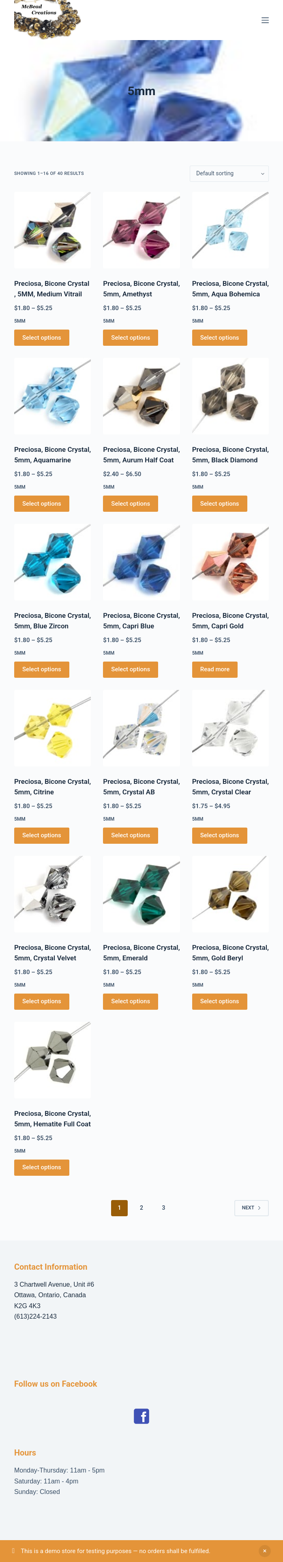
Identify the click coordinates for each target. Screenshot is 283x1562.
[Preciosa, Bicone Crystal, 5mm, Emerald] (141, 894)
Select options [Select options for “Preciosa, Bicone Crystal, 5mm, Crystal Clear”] (219, 835)
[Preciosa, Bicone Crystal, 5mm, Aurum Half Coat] (141, 396)
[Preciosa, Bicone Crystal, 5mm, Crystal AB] (141, 728)
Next (251, 1208)
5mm (20, 321)
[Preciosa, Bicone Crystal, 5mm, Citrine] (52, 728)
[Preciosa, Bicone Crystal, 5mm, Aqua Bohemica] (230, 230)
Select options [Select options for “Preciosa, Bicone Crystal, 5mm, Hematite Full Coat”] (41, 1167)
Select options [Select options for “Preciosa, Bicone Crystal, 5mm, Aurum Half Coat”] (130, 503)
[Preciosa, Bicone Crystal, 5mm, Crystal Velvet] (52, 894)
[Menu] (265, 20)
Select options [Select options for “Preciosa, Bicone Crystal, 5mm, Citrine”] (41, 835)
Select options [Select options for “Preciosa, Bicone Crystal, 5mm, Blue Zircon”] (41, 669)
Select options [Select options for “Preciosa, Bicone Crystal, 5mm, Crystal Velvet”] (41, 1001)
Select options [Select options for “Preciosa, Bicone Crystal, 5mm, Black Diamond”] (219, 503)
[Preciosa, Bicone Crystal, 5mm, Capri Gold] (230, 562)
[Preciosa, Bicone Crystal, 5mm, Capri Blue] (141, 562)
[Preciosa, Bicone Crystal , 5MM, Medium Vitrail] (52, 230)
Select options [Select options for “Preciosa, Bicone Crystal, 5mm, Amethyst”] (130, 337)
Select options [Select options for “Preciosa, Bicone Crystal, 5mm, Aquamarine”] (41, 503)
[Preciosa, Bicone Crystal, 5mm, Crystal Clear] (230, 728)
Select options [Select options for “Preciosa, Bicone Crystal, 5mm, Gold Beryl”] (219, 1001)
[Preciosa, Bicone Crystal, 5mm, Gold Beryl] (230, 894)
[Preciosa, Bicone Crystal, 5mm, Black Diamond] (230, 396)
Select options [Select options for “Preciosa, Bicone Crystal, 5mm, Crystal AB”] (130, 835)
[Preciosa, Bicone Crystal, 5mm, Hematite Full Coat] (52, 1060)
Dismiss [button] (265, 1551)
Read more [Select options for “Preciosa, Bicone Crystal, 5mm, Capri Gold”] (215, 669)
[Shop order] (229, 174)
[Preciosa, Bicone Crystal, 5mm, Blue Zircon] (52, 562)
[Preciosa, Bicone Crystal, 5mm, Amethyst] (141, 230)
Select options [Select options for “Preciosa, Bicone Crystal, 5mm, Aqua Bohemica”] (219, 337)
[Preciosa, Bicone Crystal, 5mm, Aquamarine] (52, 396)
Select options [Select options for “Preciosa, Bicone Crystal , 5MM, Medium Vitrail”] (41, 337)
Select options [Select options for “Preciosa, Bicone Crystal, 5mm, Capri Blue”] (130, 669)
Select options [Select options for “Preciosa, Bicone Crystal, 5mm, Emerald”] (130, 1001)
